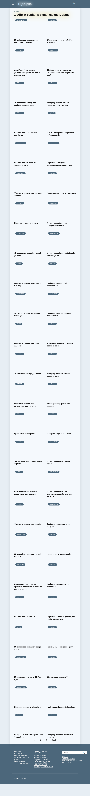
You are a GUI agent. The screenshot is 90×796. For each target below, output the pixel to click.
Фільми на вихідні (40, 757)
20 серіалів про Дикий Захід (59, 434)
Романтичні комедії (41, 759)
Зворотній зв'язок (68, 759)
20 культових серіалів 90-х (58, 677)
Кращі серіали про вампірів (59, 554)
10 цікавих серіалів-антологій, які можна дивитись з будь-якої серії (60, 72)
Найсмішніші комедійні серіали (60, 647)
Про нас (65, 757)
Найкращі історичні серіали (26, 223)
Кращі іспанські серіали (24, 434)
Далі (54, 740)
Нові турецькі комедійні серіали (61, 707)
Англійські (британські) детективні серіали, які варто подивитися (27, 72)
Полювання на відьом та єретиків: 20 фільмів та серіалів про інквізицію (28, 586)
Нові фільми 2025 (40, 763)
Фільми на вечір (40, 755)
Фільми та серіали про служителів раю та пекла (25, 405)
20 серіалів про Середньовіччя (27, 373)
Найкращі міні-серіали (42, 761)
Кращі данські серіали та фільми (61, 193)
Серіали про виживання (24, 617)
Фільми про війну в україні (43, 767)
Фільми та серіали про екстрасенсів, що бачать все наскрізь (59, 494)
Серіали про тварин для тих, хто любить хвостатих (61, 618)
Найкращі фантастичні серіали (27, 707)
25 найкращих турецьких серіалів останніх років (25, 104)
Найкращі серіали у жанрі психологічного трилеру (58, 104)
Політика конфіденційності (72, 760)
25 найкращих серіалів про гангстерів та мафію (26, 41)
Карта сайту (66, 762)
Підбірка (25, 4)
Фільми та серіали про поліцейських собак (57, 224)
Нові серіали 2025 (40, 765)
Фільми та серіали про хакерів (27, 524)
